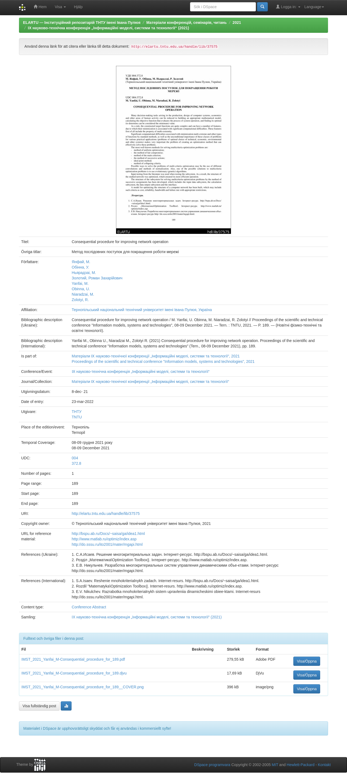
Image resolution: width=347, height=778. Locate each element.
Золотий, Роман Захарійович (97, 278)
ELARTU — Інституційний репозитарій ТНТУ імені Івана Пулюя (81, 22)
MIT (275, 765)
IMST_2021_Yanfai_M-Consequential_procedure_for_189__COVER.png (82, 687)
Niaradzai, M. (83, 294)
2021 (237, 22)
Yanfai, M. (80, 283)
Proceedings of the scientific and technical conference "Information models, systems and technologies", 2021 (163, 361)
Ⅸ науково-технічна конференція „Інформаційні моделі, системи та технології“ (141, 371)
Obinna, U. (81, 289)
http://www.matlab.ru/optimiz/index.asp (104, 539)
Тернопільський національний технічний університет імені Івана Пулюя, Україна (142, 310)
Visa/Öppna (307, 661)
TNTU (77, 417)
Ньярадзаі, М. (84, 272)
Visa (60, 7)
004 (75, 458)
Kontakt (324, 765)
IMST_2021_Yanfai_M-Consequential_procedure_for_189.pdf (73, 659)
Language (314, 7)
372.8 (76, 463)
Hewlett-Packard (300, 765)
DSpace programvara (212, 765)
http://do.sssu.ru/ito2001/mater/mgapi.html (107, 544)
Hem (40, 6)
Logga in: (288, 6)
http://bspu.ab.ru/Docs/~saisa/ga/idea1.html (108, 533)
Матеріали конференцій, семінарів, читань (186, 22)
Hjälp (78, 7)
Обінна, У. (80, 267)
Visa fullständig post (39, 706)
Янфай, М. (81, 262)
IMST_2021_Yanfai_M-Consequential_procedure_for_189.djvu (74, 673)
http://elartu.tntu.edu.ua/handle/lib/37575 (106, 513)
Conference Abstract (89, 607)
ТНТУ (77, 411)
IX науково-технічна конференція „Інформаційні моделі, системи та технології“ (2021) (108, 28)
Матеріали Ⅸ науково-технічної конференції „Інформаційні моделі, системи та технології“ (150, 381)
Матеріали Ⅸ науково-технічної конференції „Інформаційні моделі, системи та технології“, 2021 (156, 356)
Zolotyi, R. (80, 300)
